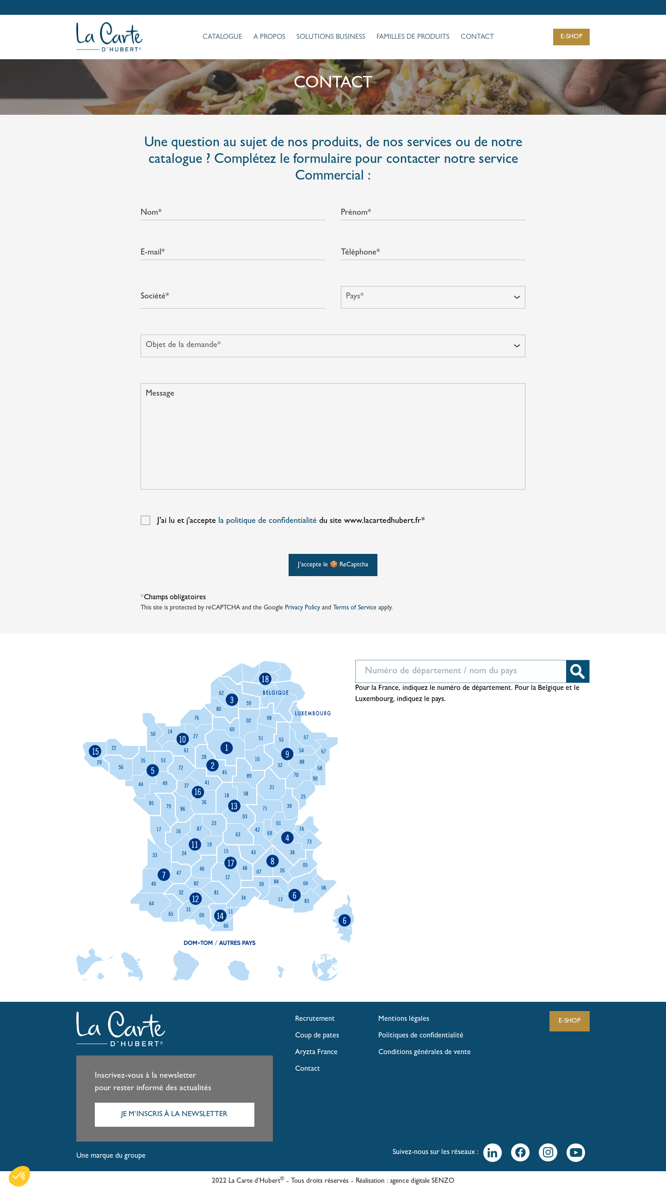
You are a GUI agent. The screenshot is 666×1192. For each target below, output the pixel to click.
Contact (307, 1069)
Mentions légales (403, 1019)
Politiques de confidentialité (420, 1036)
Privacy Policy (302, 608)
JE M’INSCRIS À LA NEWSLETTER (174, 1114)
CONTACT (477, 37)
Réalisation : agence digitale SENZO (405, 1181)
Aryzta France (316, 1052)
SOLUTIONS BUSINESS (330, 37)
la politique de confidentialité (267, 521)
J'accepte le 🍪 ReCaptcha (333, 565)
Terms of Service (354, 608)
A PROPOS (269, 37)
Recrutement (315, 1019)
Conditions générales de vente (424, 1052)
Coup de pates (317, 1036)
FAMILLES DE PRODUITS (413, 37)
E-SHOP (571, 37)
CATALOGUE (222, 37)
